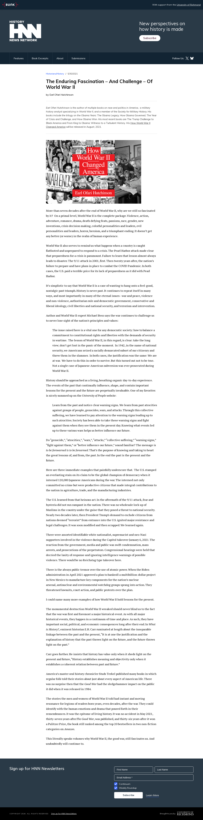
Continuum (124, 784)
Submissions (78, 58)
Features (19, 58)
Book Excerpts (40, 58)
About (59, 58)
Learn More (152, 795)
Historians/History (55, 73)
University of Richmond (189, 4)
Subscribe (149, 38)
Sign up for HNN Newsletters (64, 813)
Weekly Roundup (128, 787)
